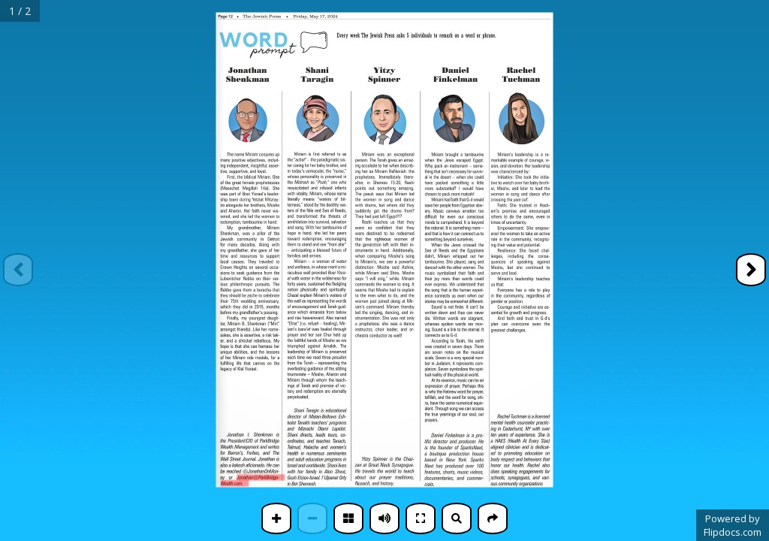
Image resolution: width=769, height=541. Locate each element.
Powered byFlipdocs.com (732, 525)
